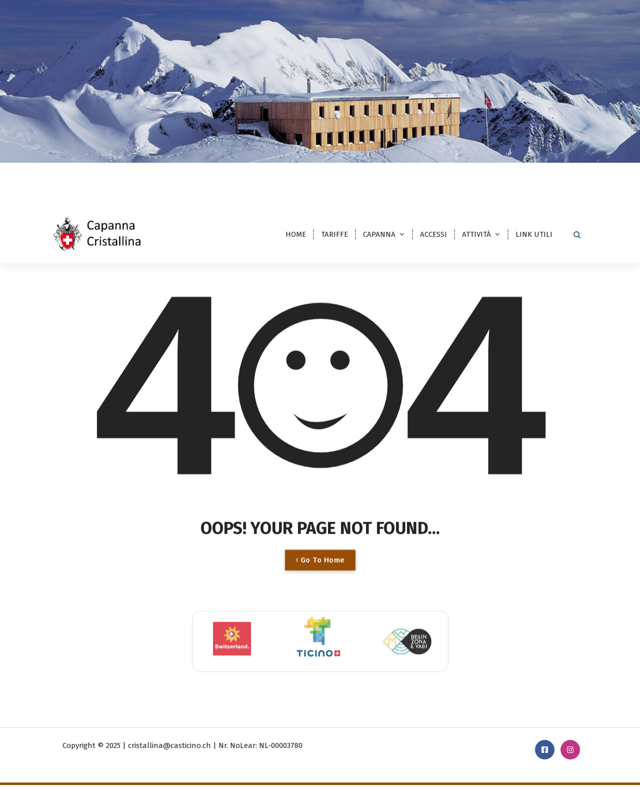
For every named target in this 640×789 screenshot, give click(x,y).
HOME (296, 234)
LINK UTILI (534, 234)
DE (84, 178)
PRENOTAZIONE (555, 176)
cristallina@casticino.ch (407, 178)
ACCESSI (433, 234)
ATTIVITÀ (476, 234)
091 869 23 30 (487, 178)
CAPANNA (379, 234)
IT (63, 178)
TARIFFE (334, 234)
